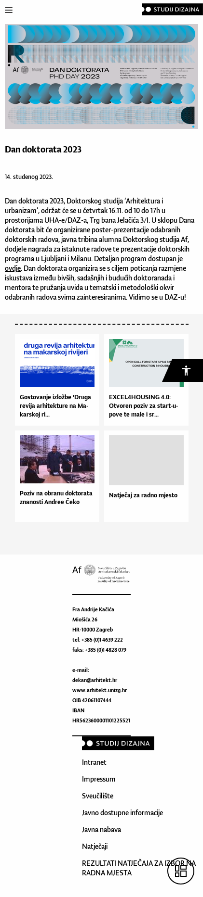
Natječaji (95, 846)
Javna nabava (101, 829)
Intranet (94, 762)
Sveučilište (97, 795)
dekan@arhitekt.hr (94, 680)
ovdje (13, 268)
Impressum (99, 778)
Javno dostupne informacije (122, 812)
